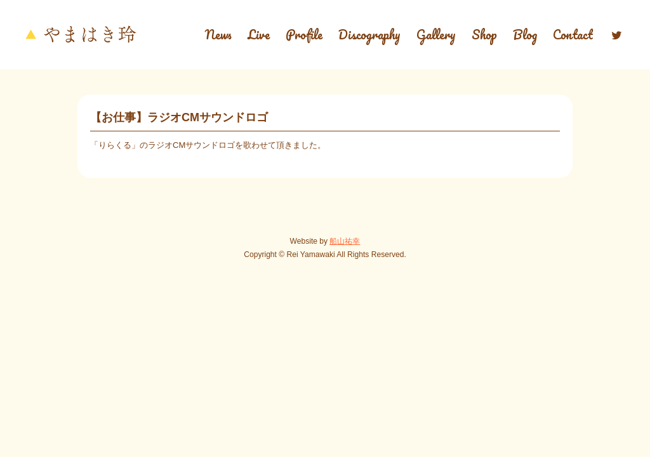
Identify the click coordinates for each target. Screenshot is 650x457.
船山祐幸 (344, 241)
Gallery (436, 34)
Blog (525, 34)
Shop (484, 34)
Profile (304, 34)
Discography (369, 34)
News (218, 34)
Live (259, 34)
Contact (573, 34)
